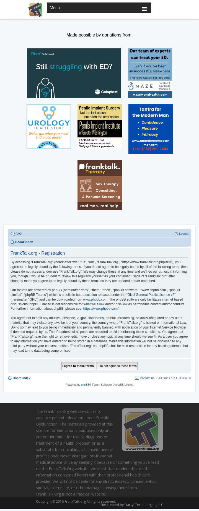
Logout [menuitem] (183, 233)
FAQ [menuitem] (18, 233)
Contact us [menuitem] (147, 378)
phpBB (85, 384)
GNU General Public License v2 (151, 295)
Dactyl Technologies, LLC (142, 504)
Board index (21, 378)
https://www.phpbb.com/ (100, 309)
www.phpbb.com (95, 299)
